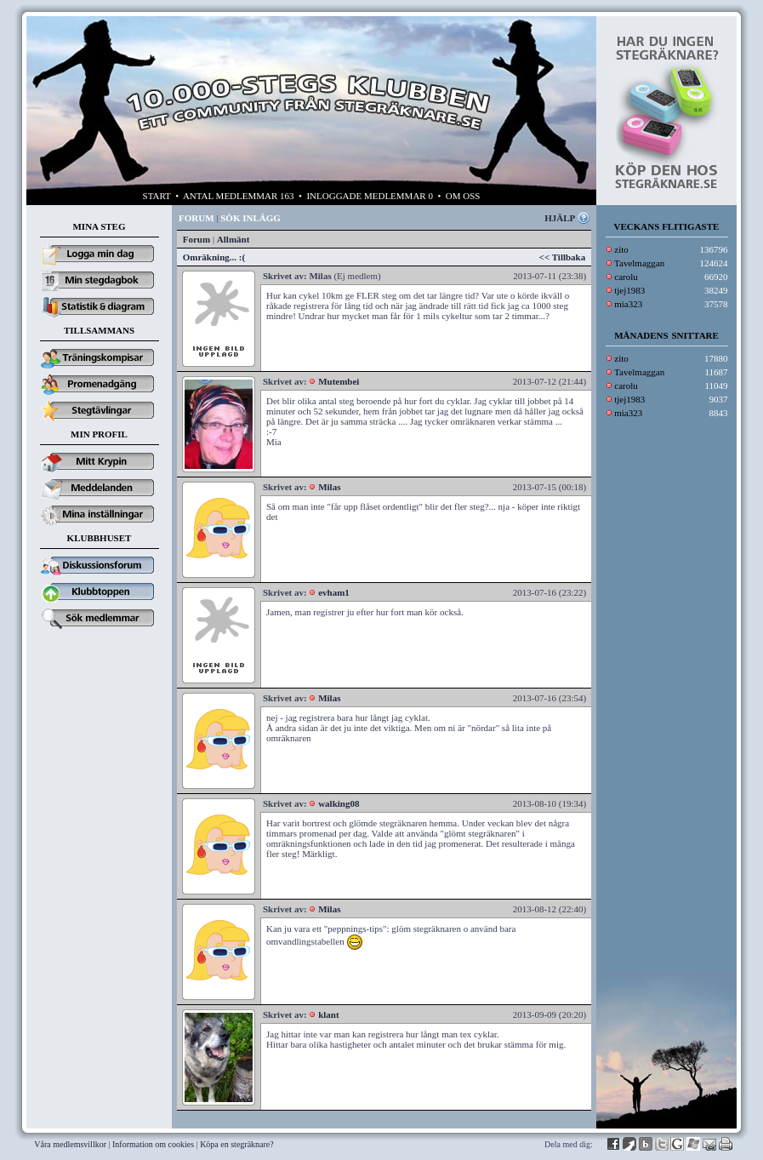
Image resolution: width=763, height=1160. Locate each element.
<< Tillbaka (562, 257)
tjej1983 (629, 290)
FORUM (196, 218)
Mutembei (338, 381)
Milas (329, 487)
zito (621, 249)
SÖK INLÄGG (250, 218)
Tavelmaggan (639, 263)
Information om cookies (153, 1144)
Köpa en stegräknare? (237, 1144)
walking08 (338, 803)
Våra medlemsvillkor (70, 1144)
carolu (625, 276)
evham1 (334, 592)
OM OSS (463, 196)
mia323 (628, 304)
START (157, 196)
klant (328, 1014)
